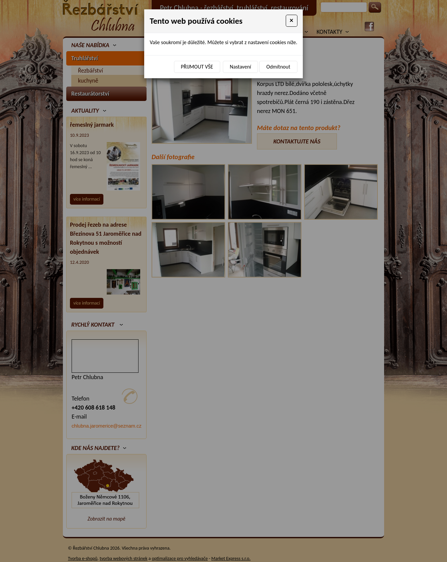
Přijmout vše (197, 67)
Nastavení (240, 67)
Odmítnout (278, 67)
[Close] (291, 21)
